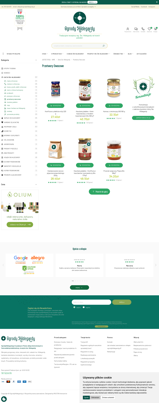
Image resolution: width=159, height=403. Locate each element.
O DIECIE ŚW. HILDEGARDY (75, 54)
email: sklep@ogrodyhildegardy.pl (24, 7)
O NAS (44, 54)
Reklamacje (111, 352)
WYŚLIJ (121, 302)
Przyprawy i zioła (10, 127)
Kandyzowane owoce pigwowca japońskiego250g (55, 173)
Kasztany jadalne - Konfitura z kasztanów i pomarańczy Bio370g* (85, 173)
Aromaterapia (9, 144)
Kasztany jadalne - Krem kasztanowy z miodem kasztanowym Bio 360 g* (85, 113)
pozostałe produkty (13, 114)
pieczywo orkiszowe (13, 96)
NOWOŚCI (7, 73)
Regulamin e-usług (87, 352)
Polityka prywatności (141, 349)
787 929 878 (6, 373)
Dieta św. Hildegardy (12, 77)
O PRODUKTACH (56, 54)
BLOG (130, 54)
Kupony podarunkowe (11, 170)
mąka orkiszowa (12, 81)
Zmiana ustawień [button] (108, 397)
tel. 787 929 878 (6, 7)
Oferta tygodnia (10, 68)
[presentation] (3, 265)
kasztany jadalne (12, 102)
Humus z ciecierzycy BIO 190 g (114, 111)
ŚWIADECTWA (118, 54)
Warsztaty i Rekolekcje (12, 166)
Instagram (152, 7)
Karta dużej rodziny (60, 361)
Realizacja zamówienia (88, 355)
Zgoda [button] (86, 397)
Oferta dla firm (138, 342)
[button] (127, 30)
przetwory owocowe (14, 99)
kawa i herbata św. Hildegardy (16, 108)
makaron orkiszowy (13, 84)
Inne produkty (9, 153)
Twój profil (84, 342)
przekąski (10, 93)
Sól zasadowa (9, 140)
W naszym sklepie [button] (13, 54)
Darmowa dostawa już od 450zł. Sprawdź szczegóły (78, 7)
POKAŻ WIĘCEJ (101, 326)
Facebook (144, 7)
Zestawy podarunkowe (12, 162)
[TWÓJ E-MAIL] (91, 302)
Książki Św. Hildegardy (12, 157)
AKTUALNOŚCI (141, 54)
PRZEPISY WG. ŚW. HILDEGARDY (97, 54)
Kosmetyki (7, 131)
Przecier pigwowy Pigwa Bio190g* (113, 172)
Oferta (136, 355)
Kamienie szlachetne (11, 122)
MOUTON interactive (60, 393)
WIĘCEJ (92, 2)
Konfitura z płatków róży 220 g (55, 112)
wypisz (88, 307)
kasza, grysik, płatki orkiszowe (16, 87)
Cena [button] (3, 184)
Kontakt (110, 342)
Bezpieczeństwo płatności (142, 345)
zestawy (9, 111)
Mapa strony (138, 352)
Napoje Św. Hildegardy (12, 118)
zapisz (78, 307)
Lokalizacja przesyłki (88, 358)
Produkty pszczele (11, 149)
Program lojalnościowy (12, 175)
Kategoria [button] (5, 60)
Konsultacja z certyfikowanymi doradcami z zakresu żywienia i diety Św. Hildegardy (143, 108)
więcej (79, 287)
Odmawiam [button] (95, 397)
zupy (8, 105)
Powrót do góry (100, 192)
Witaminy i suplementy (12, 135)
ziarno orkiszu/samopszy (15, 90)
